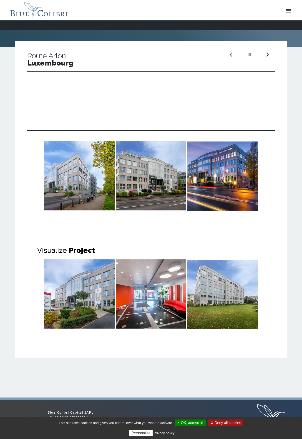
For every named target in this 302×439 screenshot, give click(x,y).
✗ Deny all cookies (226, 423)
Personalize (141, 433)
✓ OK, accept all (190, 423)
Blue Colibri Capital (40, 9)
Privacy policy (164, 433)
